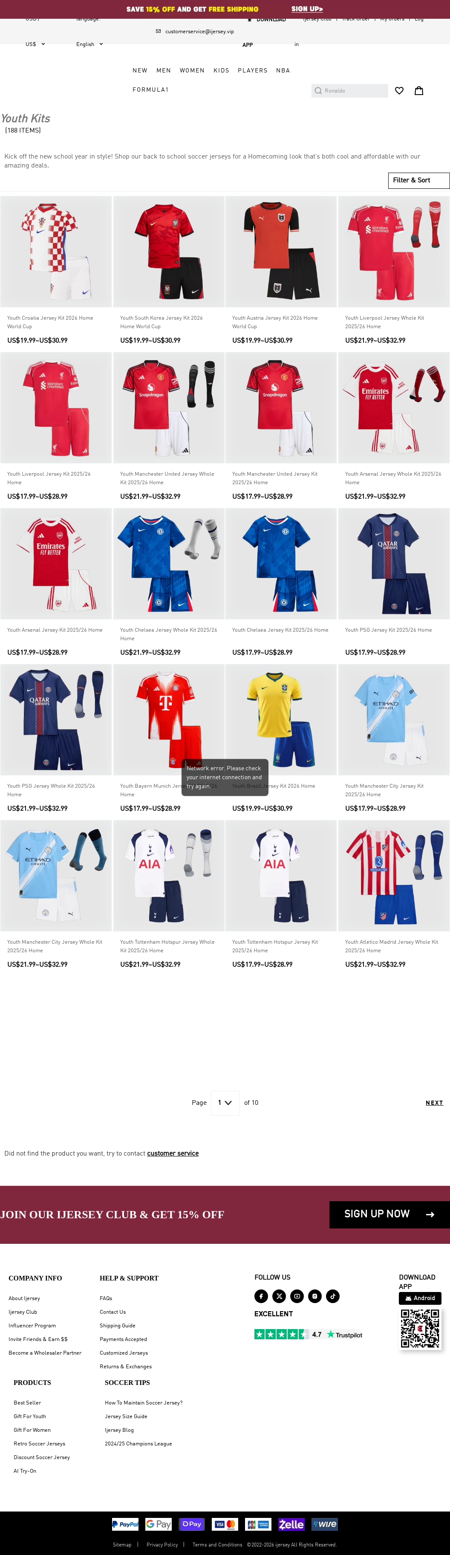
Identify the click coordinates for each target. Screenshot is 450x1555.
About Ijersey (24, 1298)
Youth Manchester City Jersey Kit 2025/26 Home (384, 790)
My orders (392, 19)
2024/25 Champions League (138, 1444)
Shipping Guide (118, 1326)
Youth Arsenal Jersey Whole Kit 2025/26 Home (393, 478)
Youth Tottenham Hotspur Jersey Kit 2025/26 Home (275, 946)
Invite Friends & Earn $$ (38, 1339)
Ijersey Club (317, 19)
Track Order (356, 19)
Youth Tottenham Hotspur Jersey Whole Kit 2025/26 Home (167, 946)
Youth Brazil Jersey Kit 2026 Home (273, 786)
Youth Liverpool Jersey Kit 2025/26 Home (49, 478)
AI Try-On (25, 1471)
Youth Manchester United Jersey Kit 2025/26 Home (274, 478)
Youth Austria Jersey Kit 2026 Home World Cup (275, 322)
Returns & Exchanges (126, 1367)
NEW (140, 71)
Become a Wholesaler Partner (45, 1353)
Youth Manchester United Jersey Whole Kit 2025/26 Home (167, 478)
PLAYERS (253, 71)
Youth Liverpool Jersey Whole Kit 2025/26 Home (384, 322)
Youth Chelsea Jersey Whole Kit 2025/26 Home (168, 634)
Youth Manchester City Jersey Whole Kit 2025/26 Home (54, 946)
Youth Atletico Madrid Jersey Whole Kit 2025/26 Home (391, 946)
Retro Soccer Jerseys (39, 1444)
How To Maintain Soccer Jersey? (143, 1403)
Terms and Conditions (217, 1545)
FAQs (106, 1298)
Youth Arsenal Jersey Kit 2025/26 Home (55, 630)
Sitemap (122, 1545)
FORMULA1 (151, 90)
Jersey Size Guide (126, 1416)
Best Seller (27, 1403)
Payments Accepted (123, 1339)
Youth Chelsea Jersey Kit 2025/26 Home (280, 630)
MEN (163, 71)
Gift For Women (32, 1430)
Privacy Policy (162, 1545)
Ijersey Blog (119, 1430)
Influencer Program (32, 1326)
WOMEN (192, 71)
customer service (173, 1153)
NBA (283, 71)
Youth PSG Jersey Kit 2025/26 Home (388, 630)
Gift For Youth (30, 1416)
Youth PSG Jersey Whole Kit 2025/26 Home (51, 790)
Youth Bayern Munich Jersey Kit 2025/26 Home (168, 790)
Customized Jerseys (124, 1353)
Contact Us (113, 1312)
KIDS (221, 71)
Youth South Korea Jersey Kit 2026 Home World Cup (161, 322)
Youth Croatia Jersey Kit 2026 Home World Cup (50, 322)
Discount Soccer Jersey (42, 1457)
